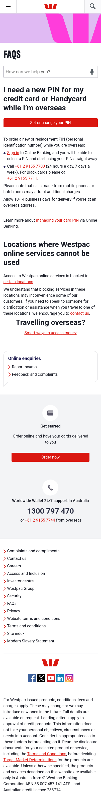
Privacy (13, 611)
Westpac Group (21, 588)
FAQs (12, 603)
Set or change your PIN (50, 122)
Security (14, 596)
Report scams (24, 366)
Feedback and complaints (35, 374)
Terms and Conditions (46, 753)
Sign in (13, 152)
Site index (16, 633)
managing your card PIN (57, 220)
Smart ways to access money (50, 332)
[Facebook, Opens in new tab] (32, 678)
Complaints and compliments (33, 551)
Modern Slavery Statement (30, 641)
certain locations (18, 281)
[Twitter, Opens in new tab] (41, 678)
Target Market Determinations (30, 759)
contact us (79, 313)
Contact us (17, 558)
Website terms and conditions (33, 618)
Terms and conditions (26, 626)
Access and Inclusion (26, 573)
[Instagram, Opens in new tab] (69, 680)
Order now (50, 457)
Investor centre (20, 581)
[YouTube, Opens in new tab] (51, 678)
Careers (14, 566)
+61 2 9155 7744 (40, 520)
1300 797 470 (50, 511)
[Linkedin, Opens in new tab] (60, 678)
